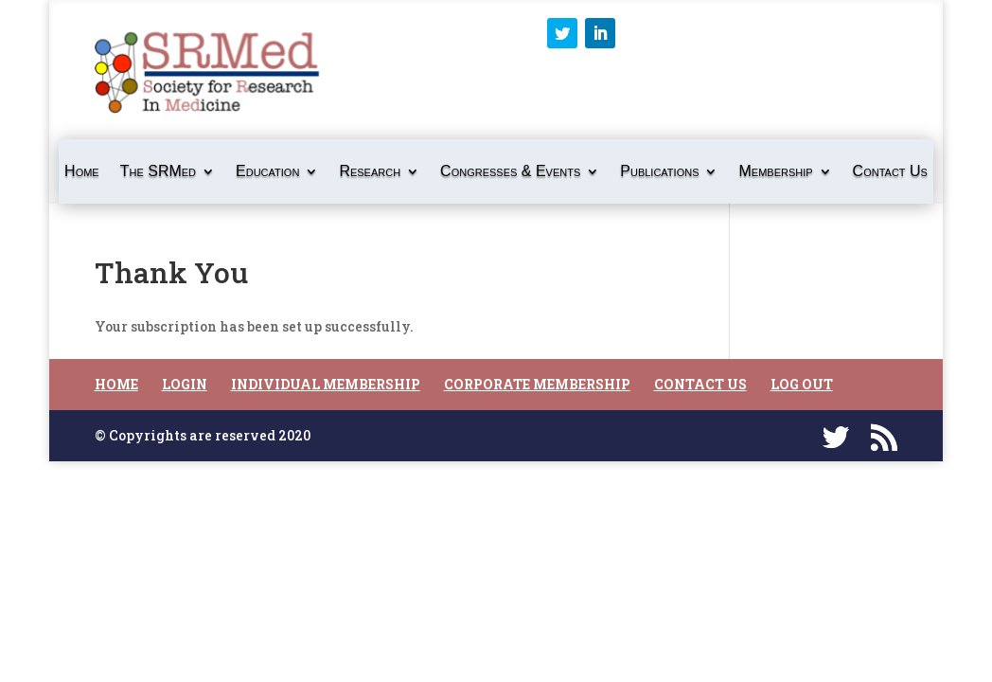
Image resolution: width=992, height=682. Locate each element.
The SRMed (158, 172)
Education (267, 172)
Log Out (802, 384)
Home (81, 172)
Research (369, 172)
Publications (659, 172)
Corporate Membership (537, 384)
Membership (775, 172)
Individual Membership (325, 384)
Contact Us (890, 172)
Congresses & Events (510, 172)
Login (184, 384)
